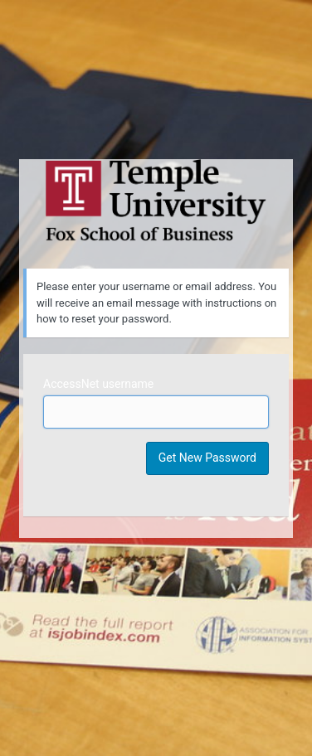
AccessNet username (98, 383)
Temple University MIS (156, 200)
